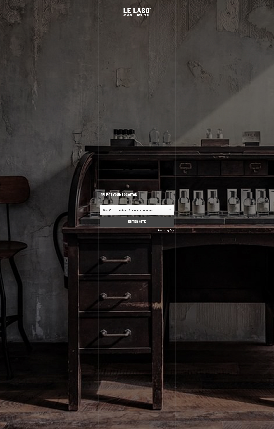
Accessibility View (166, 230)
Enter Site (137, 221)
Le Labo (137, 12)
